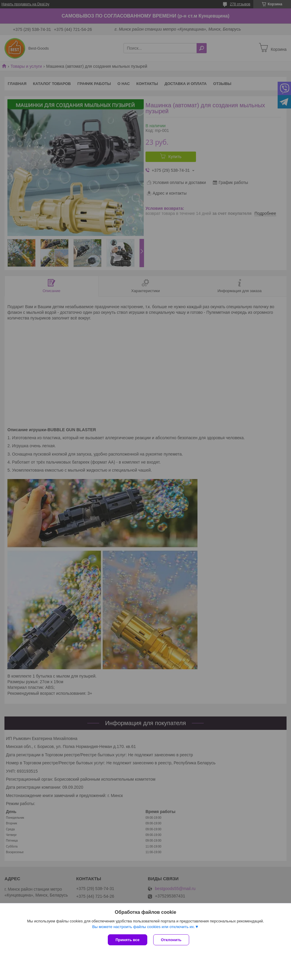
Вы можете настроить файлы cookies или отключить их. (143, 926)
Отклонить (171, 940)
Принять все (128, 940)
